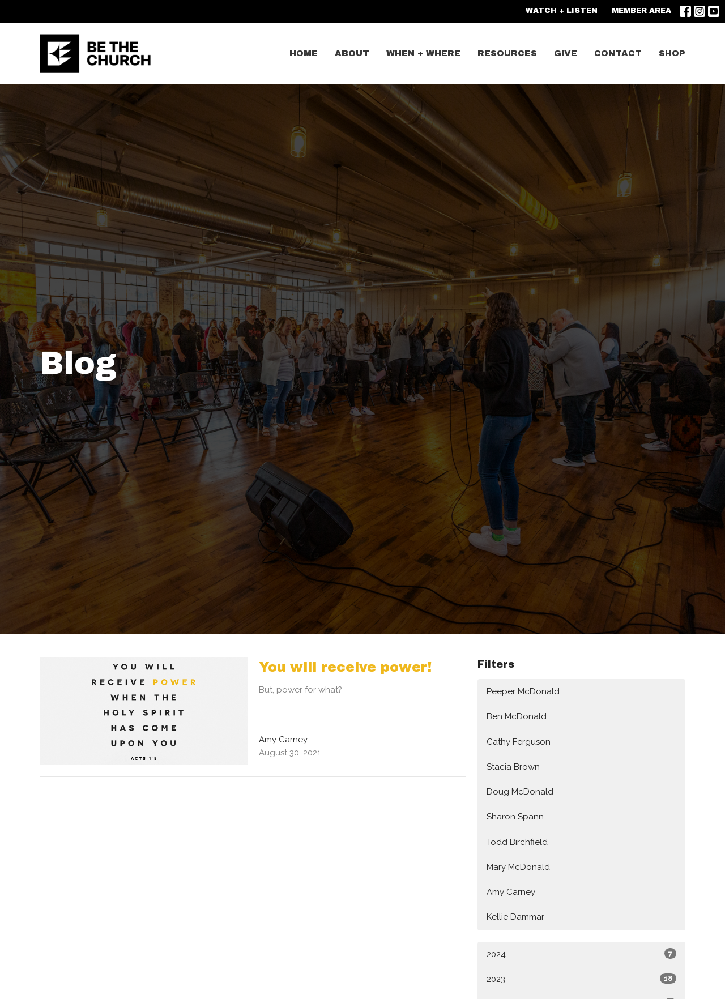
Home (303, 53)
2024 (581, 953)
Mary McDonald (518, 867)
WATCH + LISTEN (562, 11)
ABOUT (352, 53)
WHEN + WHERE (423, 53)
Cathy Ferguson (519, 742)
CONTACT (618, 53)
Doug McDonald (520, 792)
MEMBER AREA (641, 11)
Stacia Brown (513, 767)
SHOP (672, 53)
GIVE (565, 53)
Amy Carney (511, 892)
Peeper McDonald (523, 691)
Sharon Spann (515, 817)
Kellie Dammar (515, 917)
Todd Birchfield (517, 842)
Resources (507, 53)
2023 (581, 978)
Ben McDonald (517, 716)
